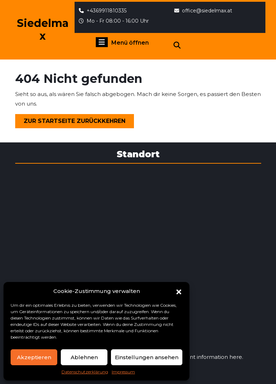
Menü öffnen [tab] (122, 42)
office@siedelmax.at (203, 10)
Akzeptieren (34, 357)
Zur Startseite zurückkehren (79, 122)
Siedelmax (43, 30)
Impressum (123, 371)
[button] (178, 291)
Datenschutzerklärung (84, 371)
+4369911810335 (103, 10)
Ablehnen (84, 357)
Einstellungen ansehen (146, 357)
